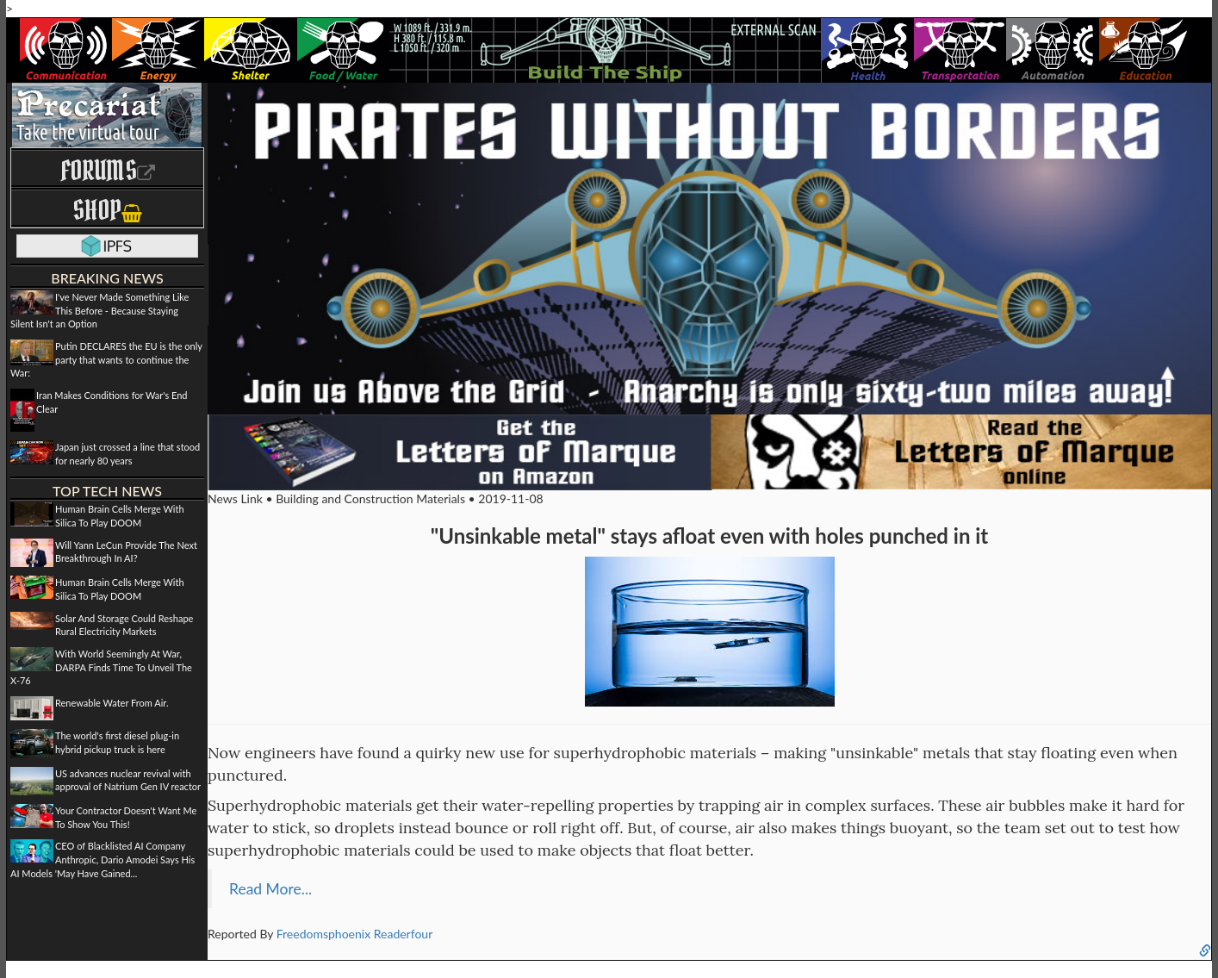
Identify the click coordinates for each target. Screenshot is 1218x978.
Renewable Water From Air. (111, 702)
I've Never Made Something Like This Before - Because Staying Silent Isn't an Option (99, 310)
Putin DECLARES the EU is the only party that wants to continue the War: (106, 359)
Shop (107, 209)
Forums (107, 170)
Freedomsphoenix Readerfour (355, 933)
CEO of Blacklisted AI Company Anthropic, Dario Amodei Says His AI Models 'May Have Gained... (102, 859)
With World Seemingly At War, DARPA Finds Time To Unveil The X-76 (101, 667)
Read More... (270, 889)
